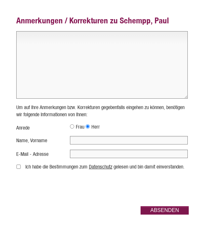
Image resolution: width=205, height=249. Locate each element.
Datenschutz (100, 167)
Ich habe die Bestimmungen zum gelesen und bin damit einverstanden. (104, 167)
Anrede (23, 128)
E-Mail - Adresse (32, 154)
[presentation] (139, 188)
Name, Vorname (31, 140)
